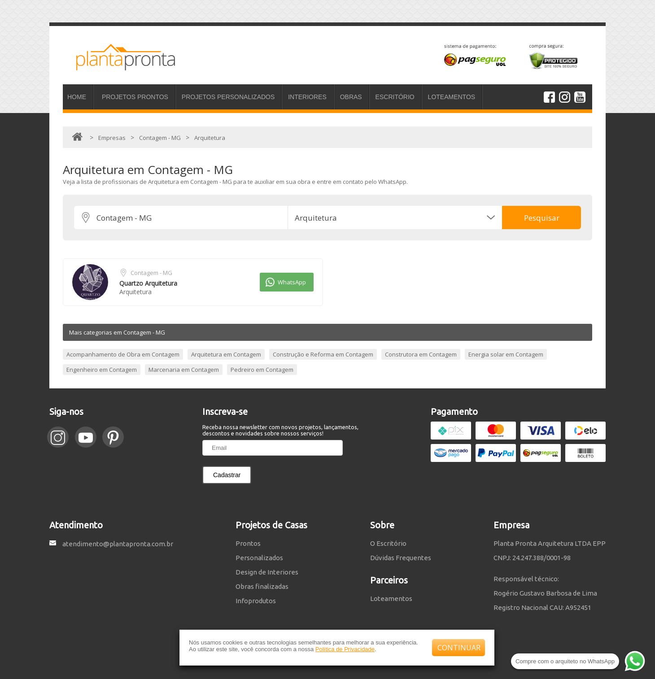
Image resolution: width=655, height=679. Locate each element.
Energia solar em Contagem (505, 354)
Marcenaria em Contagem (183, 370)
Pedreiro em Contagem (262, 370)
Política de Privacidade (345, 649)
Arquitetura (135, 291)
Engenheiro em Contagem (101, 370)
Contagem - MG (151, 273)
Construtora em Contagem (421, 354)
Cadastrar (226, 475)
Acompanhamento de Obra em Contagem (122, 354)
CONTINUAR (458, 648)
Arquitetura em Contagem (226, 354)
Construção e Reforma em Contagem (323, 354)
